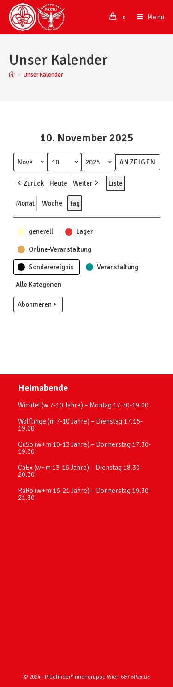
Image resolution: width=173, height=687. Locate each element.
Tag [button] (75, 203)
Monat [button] (25, 203)
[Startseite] (12, 75)
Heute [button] (58, 183)
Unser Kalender (43, 75)
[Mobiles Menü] (147, 17)
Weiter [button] (86, 183)
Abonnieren (38, 304)
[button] (36, 231)
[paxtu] (86, 589)
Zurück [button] (30, 183)
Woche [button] (52, 203)
